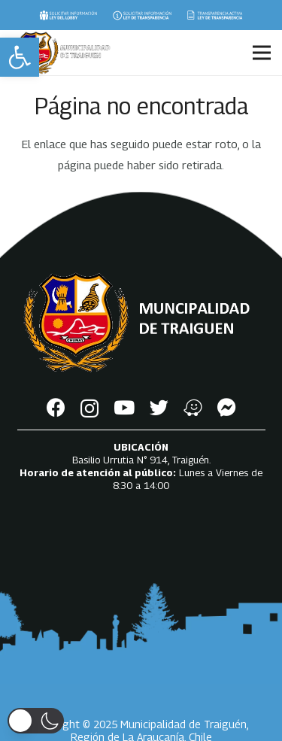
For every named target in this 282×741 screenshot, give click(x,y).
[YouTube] (124, 407)
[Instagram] (89, 408)
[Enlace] (68, 15)
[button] (19, 57)
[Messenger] (226, 407)
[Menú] (262, 52)
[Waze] (192, 407)
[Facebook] (56, 407)
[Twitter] (159, 407)
